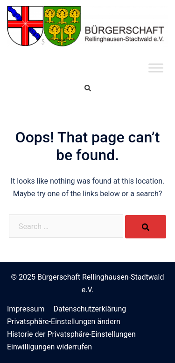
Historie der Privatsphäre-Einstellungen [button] (71, 334)
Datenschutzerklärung (89, 308)
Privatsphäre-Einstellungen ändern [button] (63, 321)
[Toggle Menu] (155, 67)
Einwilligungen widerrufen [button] (49, 346)
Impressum (26, 308)
